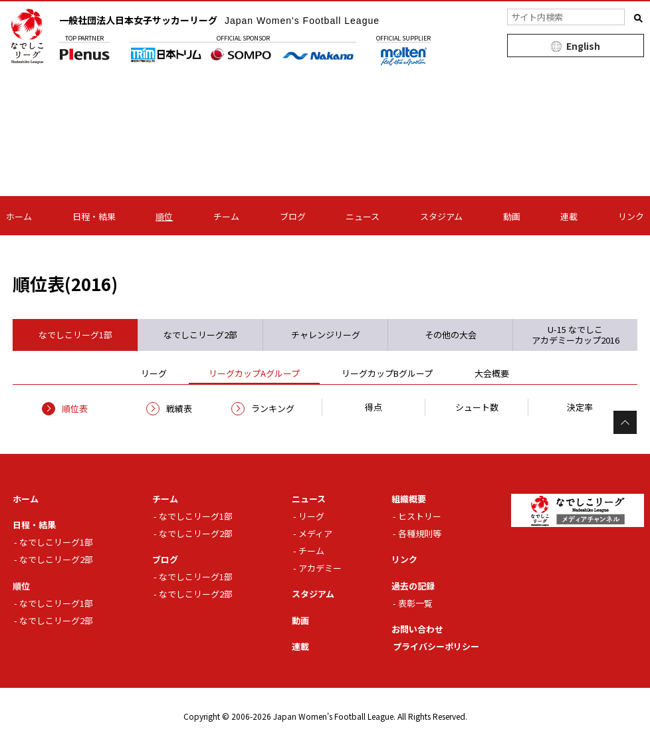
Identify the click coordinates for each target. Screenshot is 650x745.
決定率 (580, 407)
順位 (164, 216)
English (583, 46)
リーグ (311, 516)
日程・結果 (94, 216)
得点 (373, 407)
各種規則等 (419, 533)
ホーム (19, 216)
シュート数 (476, 407)
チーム (226, 216)
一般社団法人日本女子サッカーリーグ (219, 20)
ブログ (293, 216)
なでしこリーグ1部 (56, 542)
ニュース (362, 216)
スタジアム (441, 216)
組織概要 (408, 498)
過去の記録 (413, 586)
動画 (511, 216)
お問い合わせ (417, 629)
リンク (631, 216)
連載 (569, 216)
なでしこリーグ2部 (56, 559)
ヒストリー (419, 516)
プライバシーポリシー (436, 646)
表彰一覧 (415, 603)
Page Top (625, 422)
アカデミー (320, 568)
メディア (315, 533)
